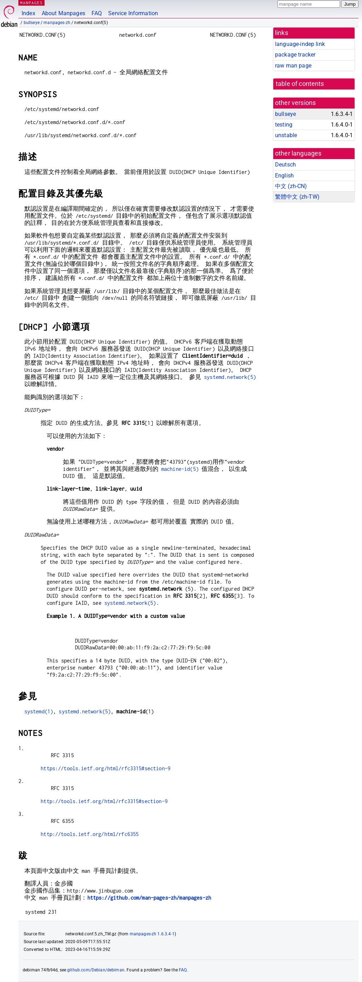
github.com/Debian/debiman (95, 970)
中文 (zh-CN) (291, 186)
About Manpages (63, 13)
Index (28, 13)
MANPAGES (31, 2)
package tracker (295, 54)
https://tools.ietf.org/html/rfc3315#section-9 (105, 768)
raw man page (293, 65)
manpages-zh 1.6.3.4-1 (152, 933)
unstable (286, 135)
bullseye (32, 22)
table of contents (300, 83)
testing (283, 124)
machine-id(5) (180, 469)
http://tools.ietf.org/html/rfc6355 (90, 834)
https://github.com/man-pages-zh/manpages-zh (149, 898)
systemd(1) (38, 711)
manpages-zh (56, 22)
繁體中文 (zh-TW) (297, 196)
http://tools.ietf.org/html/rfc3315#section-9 (104, 801)
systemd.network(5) (230, 377)
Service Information (133, 13)
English (284, 175)
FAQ (97, 13)
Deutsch (285, 164)
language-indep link (300, 44)
